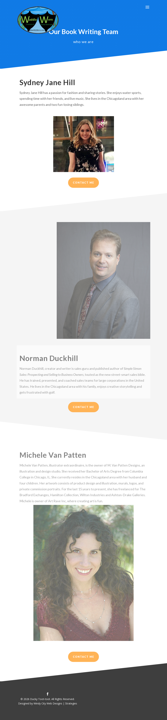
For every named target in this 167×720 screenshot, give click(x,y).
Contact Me (83, 182)
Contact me (83, 407)
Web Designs (54, 703)
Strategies (71, 703)
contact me (83, 656)
